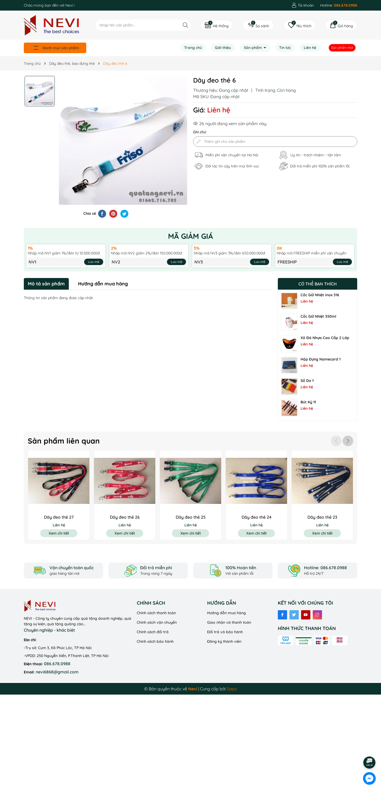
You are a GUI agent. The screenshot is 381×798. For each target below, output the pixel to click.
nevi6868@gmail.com (57, 671)
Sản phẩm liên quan (64, 440)
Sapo (232, 688)
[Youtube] (305, 614)
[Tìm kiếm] (185, 25)
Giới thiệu (223, 47)
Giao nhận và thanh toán (229, 622)
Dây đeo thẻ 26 (125, 517)
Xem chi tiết (59, 533)
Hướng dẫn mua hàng (226, 612)
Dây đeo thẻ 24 (256, 517)
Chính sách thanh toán (156, 612)
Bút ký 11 (308, 402)
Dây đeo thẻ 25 (191, 517)
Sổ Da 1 (307, 380)
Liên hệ (310, 47)
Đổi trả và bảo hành (225, 632)
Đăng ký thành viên (224, 641)
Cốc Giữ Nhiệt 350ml (318, 316)
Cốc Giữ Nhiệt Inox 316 (320, 295)
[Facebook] (282, 614)
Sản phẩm (253, 47)
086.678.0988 (57, 663)
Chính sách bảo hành (155, 641)
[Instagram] (317, 614)
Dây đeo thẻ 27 (59, 517)
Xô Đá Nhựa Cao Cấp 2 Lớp (325, 337)
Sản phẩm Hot (342, 47)
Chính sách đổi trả (153, 632)
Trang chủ (193, 47)
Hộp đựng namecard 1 (321, 359)
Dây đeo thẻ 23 (322, 517)
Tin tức (285, 47)
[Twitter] (294, 614)
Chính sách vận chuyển (157, 622)
